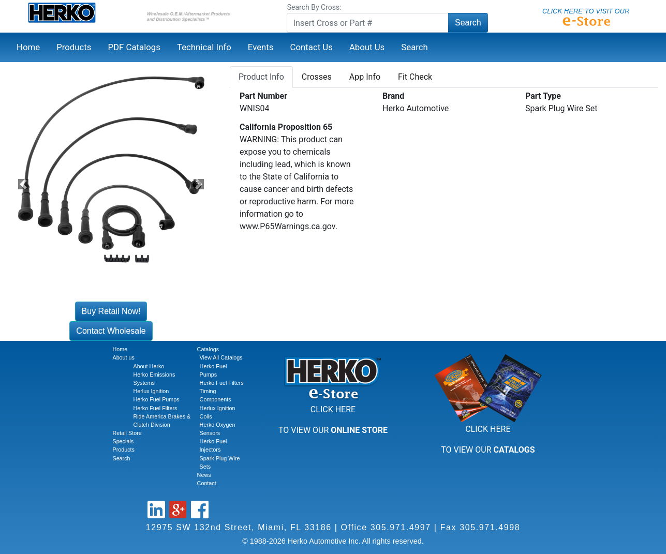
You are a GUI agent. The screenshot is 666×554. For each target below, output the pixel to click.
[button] (23, 184)
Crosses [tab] (317, 77)
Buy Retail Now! (111, 311)
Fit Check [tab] (415, 77)
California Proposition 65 (286, 127)
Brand (393, 96)
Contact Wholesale (110, 330)
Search (468, 22)
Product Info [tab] (261, 77)
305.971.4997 (401, 527)
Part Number (263, 96)
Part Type (543, 96)
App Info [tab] (364, 77)
